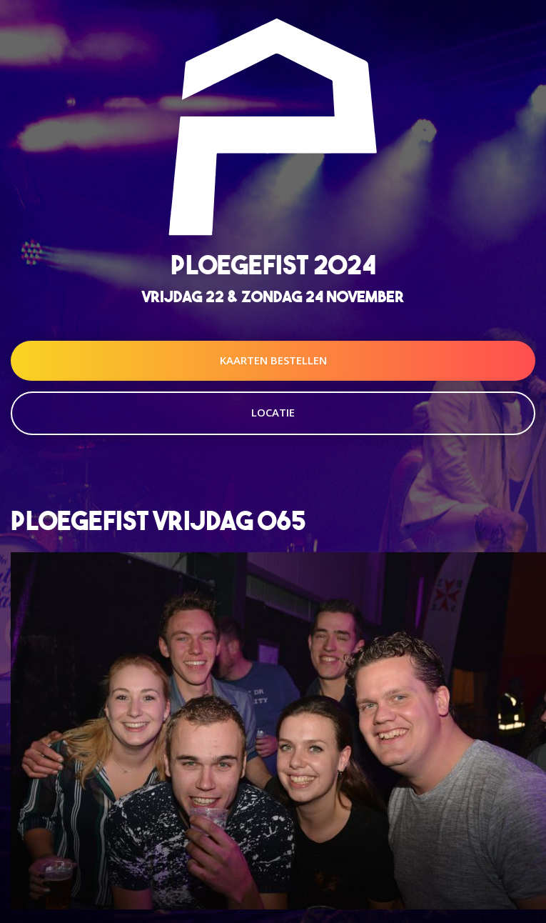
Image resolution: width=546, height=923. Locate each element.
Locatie (273, 412)
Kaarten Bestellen (273, 360)
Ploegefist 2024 (273, 265)
